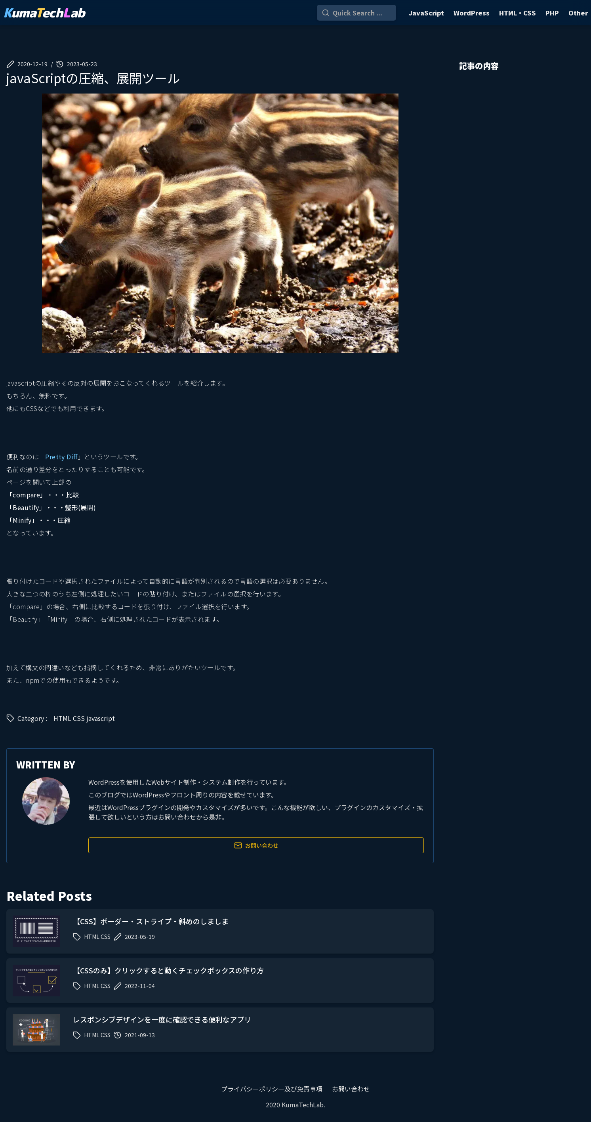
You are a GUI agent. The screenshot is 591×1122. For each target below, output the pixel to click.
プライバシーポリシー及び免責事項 (271, 1088)
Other (578, 12)
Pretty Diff (61, 456)
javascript (100, 718)
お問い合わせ (256, 845)
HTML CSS (69, 718)
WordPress (472, 12)
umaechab (44, 12)
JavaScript (426, 12)
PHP (552, 12)
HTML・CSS (517, 12)
